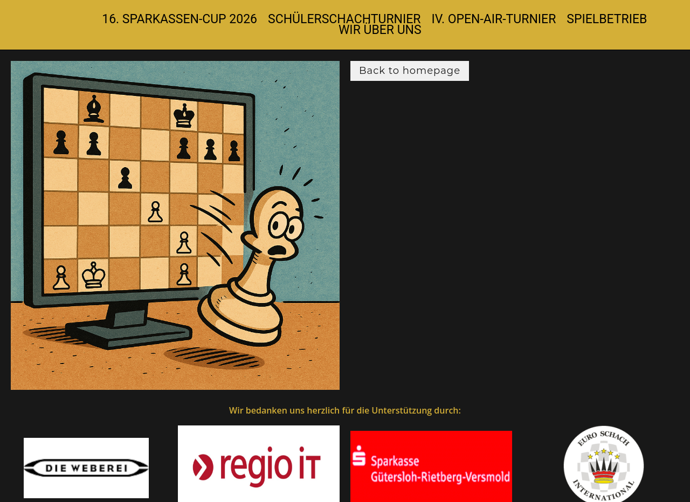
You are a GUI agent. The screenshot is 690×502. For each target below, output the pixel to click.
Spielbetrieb (607, 19)
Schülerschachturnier (344, 19)
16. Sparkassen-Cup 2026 (179, 19)
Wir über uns (380, 30)
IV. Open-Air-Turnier (494, 19)
